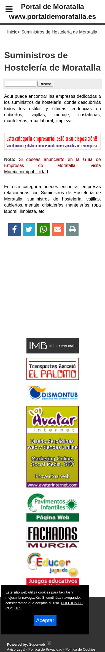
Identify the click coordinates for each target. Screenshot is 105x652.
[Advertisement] (44, 296)
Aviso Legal (16, 649)
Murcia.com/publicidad (26, 171)
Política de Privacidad (45, 649)
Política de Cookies (80, 649)
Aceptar (45, 620)
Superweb (37, 644)
